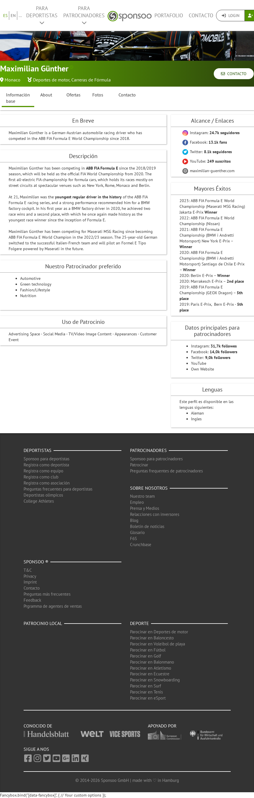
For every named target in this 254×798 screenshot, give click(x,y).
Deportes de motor (51, 80)
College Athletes (39, 501)
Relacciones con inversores (154, 514)
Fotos (97, 95)
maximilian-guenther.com (208, 170)
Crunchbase (140, 544)
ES (5, 15)
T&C (28, 570)
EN (13, 15)
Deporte (139, 623)
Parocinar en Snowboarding (155, 680)
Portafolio (168, 15)
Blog (134, 520)
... (20, 15)
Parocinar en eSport (148, 698)
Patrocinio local (43, 623)
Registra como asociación (47, 483)
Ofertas (73, 95)
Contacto (201, 15)
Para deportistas (42, 15)
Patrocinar (139, 465)
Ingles (196, 418)
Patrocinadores (148, 450)
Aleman (197, 413)
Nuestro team (142, 496)
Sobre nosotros (149, 488)
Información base (18, 98)
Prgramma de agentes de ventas (53, 606)
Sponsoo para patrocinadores (156, 458)
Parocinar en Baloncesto (152, 638)
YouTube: (206, 161)
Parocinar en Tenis (146, 692)
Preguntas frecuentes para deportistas (58, 489)
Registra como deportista (46, 465)
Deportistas (37, 450)
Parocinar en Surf (145, 686)
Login (230, 15)
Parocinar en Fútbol (147, 650)
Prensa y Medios (144, 508)
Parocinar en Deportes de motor (159, 631)
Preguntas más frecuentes (47, 594)
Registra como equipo (43, 471)
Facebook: (204, 142)
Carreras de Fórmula (91, 80)
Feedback (32, 600)
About (46, 95)
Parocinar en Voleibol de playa (157, 644)
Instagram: (211, 132)
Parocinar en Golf (145, 656)
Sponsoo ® (36, 562)
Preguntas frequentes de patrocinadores (166, 471)
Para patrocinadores (84, 15)
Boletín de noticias (147, 526)
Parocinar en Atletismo (150, 668)
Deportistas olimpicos (43, 495)
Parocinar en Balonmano (152, 662)
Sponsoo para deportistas (46, 458)
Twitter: (207, 151)
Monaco (12, 80)
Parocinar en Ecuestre (149, 674)
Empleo (137, 502)
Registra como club (41, 477)
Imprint (30, 582)
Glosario (137, 532)
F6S (133, 538)
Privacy (30, 576)
